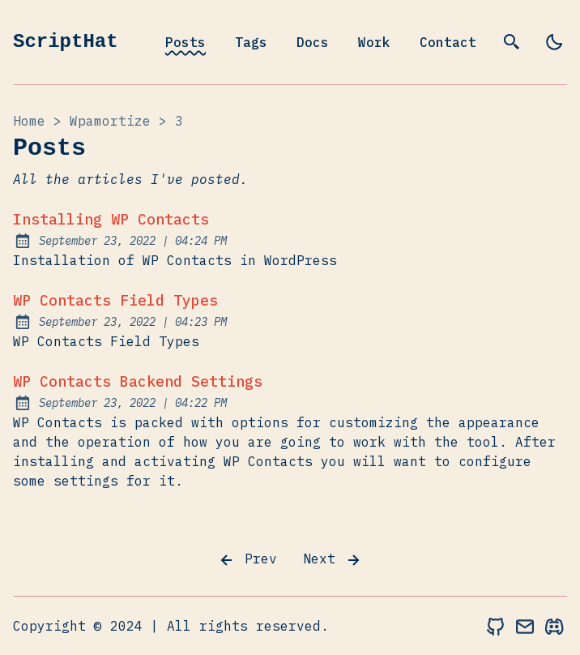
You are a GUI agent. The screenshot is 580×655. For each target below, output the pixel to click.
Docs (312, 42)
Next (333, 560)
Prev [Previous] (247, 560)
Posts (185, 42)
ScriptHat (65, 41)
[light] (554, 42)
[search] (512, 42)
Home (29, 121)
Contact (448, 42)
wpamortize (110, 121)
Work (374, 42)
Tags (251, 42)
